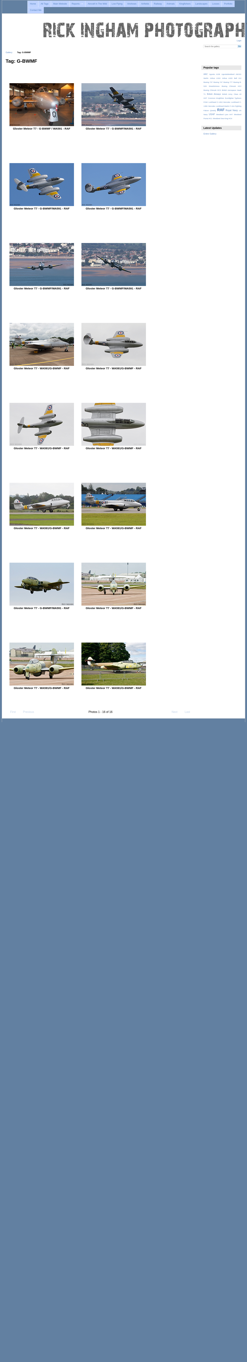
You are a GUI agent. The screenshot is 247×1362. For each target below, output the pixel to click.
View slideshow (205, 60)
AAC (206, 74)
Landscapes (201, 4)
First (11, 711)
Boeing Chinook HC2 (231, 86)
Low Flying (117, 4)
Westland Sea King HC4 (222, 118)
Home (33, 4)
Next (176, 711)
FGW (206, 102)
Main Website (60, 4)
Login (239, 41)
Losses (215, 4)
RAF (220, 110)
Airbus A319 (215, 78)
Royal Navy (232, 110)
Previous (26, 711)
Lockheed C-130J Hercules (219, 102)
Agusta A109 (214, 74)
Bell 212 (237, 78)
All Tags (45, 4)
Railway (158, 4)
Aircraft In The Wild (97, 4)
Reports (76, 4)
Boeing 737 (208, 82)
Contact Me (35, 10)
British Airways (214, 94)
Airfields (145, 4)
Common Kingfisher (216, 98)
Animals (170, 4)
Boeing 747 (218, 82)
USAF (212, 114)
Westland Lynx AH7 (224, 114)
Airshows (131, 4)
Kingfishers (185, 4)
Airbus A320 (227, 78)
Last (189, 711)
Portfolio (228, 4)
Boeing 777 (227, 82)
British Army (227, 94)
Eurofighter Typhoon (233, 98)
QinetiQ (213, 110)
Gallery (9, 52)
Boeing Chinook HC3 (212, 90)
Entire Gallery (210, 133)
